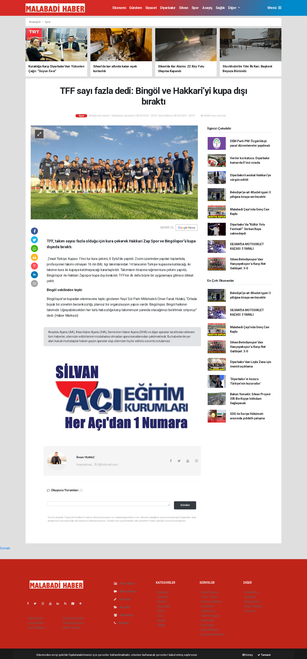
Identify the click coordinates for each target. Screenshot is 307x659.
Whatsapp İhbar (73, 623)
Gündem (135, 8)
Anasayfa (35, 21)
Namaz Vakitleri (211, 601)
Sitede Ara (251, 592)
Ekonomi (119, 8)
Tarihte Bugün (210, 615)
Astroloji (250, 611)
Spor (195, 8)
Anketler (250, 597)
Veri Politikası (36, 627)
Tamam (264, 654)
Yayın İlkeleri (36, 623)
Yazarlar (122, 599)
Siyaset (151, 8)
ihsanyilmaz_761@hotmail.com (97, 464)
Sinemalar (207, 620)
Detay (247, 654)
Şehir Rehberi (209, 629)
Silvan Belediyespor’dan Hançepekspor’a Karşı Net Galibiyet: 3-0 (248, 264)
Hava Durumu (210, 592)
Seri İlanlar (208, 625)
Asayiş (207, 8)
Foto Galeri (124, 583)
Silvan (183, 8)
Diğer (232, 8)
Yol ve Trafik (209, 597)
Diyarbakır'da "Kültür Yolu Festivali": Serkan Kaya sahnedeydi (247, 229)
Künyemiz (123, 615)
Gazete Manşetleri (213, 634)
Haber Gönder (72, 627)
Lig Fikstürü (208, 611)
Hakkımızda (35, 618)
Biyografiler (252, 601)
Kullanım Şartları (73, 618)
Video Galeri (125, 591)
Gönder (185, 505)
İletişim (121, 623)
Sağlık (220, 8)
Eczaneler (207, 606)
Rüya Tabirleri (253, 606)
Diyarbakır (168, 8)
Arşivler (122, 607)
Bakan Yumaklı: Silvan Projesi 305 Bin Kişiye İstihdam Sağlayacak (250, 398)
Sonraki (5, 548)
